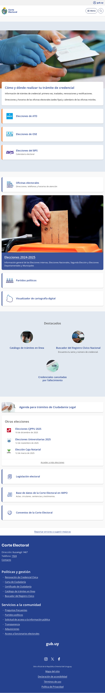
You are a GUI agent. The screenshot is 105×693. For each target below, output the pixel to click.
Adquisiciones (12, 628)
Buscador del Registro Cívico (19, 595)
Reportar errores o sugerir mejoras (52, 531)
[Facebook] (59, 659)
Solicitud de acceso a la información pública (27, 619)
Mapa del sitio (52, 671)
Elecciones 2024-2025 (19, 257)
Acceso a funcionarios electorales (22, 633)
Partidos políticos (14, 614)
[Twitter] (52, 659)
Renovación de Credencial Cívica (21, 577)
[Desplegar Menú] (91, 10)
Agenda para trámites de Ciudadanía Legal (47, 407)
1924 (14, 556)
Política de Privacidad (53, 686)
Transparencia (12, 624)
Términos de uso (52, 681)
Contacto (6, 559)
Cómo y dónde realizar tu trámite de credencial (39, 88)
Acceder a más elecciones (52, 462)
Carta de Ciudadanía (15, 581)
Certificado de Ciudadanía (18, 586)
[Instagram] (46, 659)
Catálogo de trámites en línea (20, 591)
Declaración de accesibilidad (52, 676)
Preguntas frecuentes (16, 610)
